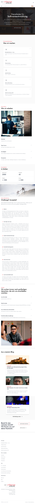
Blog (2, 479)
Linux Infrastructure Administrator (7, 309)
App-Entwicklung (3, 446)
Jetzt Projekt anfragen (17, 27)
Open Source (3, 145)
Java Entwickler (4, 297)
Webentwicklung (3, 444)
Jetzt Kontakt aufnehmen (24, 423)
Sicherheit (3, 139)
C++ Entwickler (3, 465)
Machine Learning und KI (5, 450)
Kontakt (2, 481)
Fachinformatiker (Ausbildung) (7, 315)
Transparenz (3, 157)
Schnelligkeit (3, 151)
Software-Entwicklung (4, 448)
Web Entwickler (4, 303)
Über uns (2, 477)
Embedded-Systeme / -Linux (5, 442)
